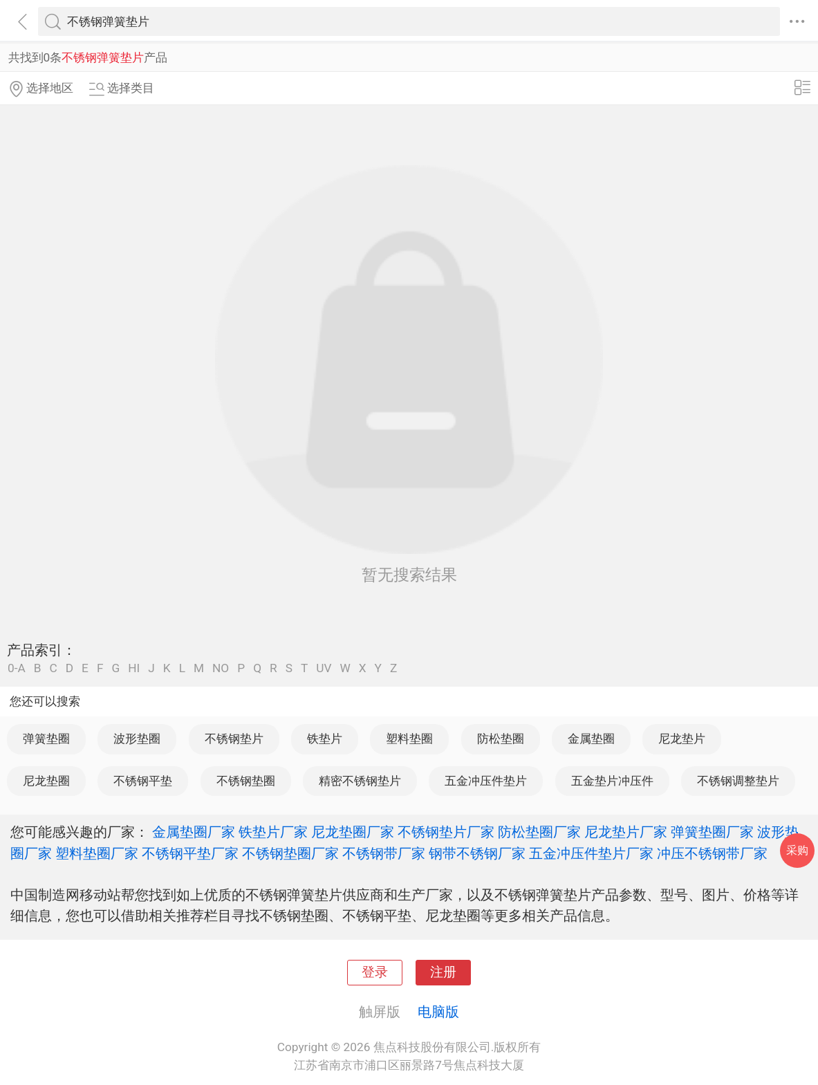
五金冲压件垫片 (486, 781)
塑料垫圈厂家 (96, 853)
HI (134, 668)
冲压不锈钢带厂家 (712, 853)
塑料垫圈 (409, 738)
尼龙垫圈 (46, 781)
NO (220, 668)
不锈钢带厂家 (383, 853)
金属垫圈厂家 (193, 832)
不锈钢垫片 (234, 738)
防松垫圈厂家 (539, 832)
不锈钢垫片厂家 (446, 832)
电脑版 (438, 1011)
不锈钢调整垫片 (738, 781)
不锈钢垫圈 (245, 781)
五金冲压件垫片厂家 (591, 853)
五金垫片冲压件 (612, 781)
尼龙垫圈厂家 (352, 832)
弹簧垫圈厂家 (712, 832)
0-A (17, 668)
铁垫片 (324, 738)
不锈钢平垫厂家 (190, 853)
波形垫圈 (136, 738)
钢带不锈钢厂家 (477, 853)
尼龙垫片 (681, 738)
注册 (443, 972)
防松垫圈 (500, 738)
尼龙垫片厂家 (625, 832)
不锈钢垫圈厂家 (290, 853)
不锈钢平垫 (142, 781)
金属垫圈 (591, 738)
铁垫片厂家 (273, 832)
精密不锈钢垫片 (360, 781)
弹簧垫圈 (46, 738)
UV (323, 668)
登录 (375, 972)
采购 (797, 850)
